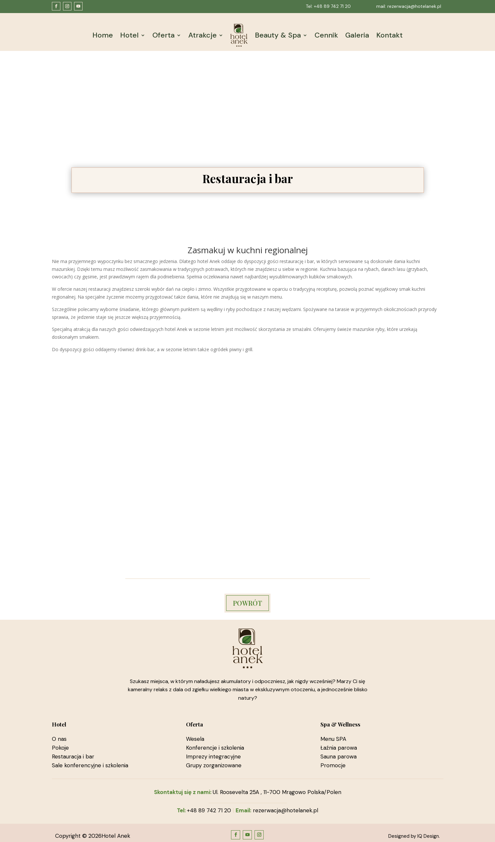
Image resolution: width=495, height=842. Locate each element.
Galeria (357, 35)
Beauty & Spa (278, 35)
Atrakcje (202, 35)
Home (102, 35)
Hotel (129, 35)
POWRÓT (247, 603)
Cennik (326, 35)
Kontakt (389, 35)
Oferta (163, 35)
